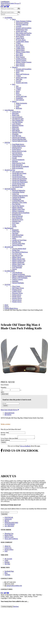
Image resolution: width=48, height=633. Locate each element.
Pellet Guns (15, 129)
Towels (14, 226)
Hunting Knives (17, 147)
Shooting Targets (17, 132)
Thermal (18, 88)
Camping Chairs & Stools (20, 195)
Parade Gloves (16, 296)
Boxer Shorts (20, 36)
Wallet (14, 238)
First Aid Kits (16, 204)
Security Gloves (17, 298)
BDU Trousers (20, 65)
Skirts (17, 72)
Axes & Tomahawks (18, 159)
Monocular (15, 127)
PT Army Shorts (21, 40)
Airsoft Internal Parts (18, 183)
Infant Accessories (21, 103)
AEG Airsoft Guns (17, 171)
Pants (17, 106)
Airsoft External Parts (18, 177)
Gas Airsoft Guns (17, 187)
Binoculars (15, 113)
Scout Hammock (17, 218)
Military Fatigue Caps (18, 260)
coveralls (18, 26)
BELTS (7, 521)
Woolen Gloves (16, 301)
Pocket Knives (16, 149)
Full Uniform (20, 100)
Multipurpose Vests (22, 29)
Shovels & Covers (17, 219)
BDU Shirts (19, 55)
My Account (8, 559)
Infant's (14, 101)
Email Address (5, 441)
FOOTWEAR (9, 518)
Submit (5, 405)
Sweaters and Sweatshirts (23, 28)
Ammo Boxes (16, 112)
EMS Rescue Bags (17, 235)
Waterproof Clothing (22, 23)
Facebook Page (9, 572)
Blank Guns (15, 115)
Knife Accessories (17, 168)
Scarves (14, 269)
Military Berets (16, 257)
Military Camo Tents (18, 209)
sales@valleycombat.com (14, 586)
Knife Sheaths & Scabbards (20, 166)
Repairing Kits (16, 214)
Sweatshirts (19, 98)
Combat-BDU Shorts (22, 41)
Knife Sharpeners (17, 165)
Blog (6, 573)
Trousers (18, 94)
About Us (7, 546)
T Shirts (18, 43)
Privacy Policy (9, 550)
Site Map (7, 564)
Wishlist (6, 3)
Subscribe (4, 514)
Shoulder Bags (16, 242)
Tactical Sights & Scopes (19, 141)
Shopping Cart (9, 534)
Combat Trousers (21, 59)
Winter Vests (20, 70)
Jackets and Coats (21, 31)
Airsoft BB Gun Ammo (19, 173)
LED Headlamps (17, 272)
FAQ (6, 552)
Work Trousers (20, 57)
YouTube (7, 575)
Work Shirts (19, 45)
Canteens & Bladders (18, 197)
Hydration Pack (17, 236)
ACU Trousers (20, 64)
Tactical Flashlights (18, 283)
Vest (17, 86)
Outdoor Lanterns (17, 279)
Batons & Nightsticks (18, 190)
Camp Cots (15, 194)
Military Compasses (18, 211)
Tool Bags (15, 233)
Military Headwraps (18, 262)
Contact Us (12, 3)
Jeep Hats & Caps (17, 255)
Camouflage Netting (18, 192)
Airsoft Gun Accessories (19, 178)
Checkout (16, 607)
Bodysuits (19, 108)
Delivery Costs (9, 537)
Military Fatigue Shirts (23, 52)
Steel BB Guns (16, 136)
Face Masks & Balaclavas (20, 252)
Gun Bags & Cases (18, 118)
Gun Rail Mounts (17, 122)
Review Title (5, 432)
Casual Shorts (20, 38)
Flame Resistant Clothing (23, 21)
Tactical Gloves (17, 300)
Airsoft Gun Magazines (19, 180)
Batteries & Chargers (18, 185)
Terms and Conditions (11, 539)
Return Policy (9, 536)
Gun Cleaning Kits (17, 120)
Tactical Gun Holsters (18, 137)
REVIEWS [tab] (8, 415)
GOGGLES (8, 520)
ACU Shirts (19, 53)
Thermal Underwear (22, 24)
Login (2, 1)
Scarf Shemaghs (17, 267)
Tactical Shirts (20, 50)
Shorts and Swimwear (22, 74)
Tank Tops (19, 79)
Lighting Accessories (18, 274)
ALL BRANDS (9, 526)
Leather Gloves (16, 291)
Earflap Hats (16, 250)
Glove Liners (16, 286)
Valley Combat (5, 5)
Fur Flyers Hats (17, 254)
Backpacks (15, 230)
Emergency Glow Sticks (19, 202)
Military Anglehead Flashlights (21, 276)
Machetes (15, 161)
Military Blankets (17, 207)
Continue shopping (7, 607)
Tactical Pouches (17, 245)
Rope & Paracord (17, 216)
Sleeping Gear (16, 221)
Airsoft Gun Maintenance (20, 182)
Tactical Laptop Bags (18, 243)
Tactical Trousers (21, 60)
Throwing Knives (17, 154)
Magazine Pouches (17, 125)
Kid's (13, 84)
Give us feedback (25, 446)
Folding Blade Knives (18, 146)
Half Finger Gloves (18, 288)
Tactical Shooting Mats (19, 139)
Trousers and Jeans (21, 82)
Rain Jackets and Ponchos (24, 33)
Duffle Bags (15, 231)
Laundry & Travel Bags (19, 240)
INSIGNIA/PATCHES (11, 523)
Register (6, 1)
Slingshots (15, 134)
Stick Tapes (15, 223)
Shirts (17, 93)
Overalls (18, 81)
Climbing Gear (16, 199)
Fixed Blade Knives (18, 144)
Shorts (18, 91)
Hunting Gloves (17, 290)
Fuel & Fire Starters (18, 206)
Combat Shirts (20, 48)
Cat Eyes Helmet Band (19, 248)
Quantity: (3, 387)
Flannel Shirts (20, 47)
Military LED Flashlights (19, 278)
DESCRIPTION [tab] (9, 413)
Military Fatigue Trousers (23, 62)
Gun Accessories (17, 117)
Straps (14, 224)
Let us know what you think (9, 439)
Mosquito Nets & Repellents (20, 213)
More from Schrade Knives (10, 410)
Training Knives (17, 156)
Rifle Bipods (16, 130)
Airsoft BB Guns (17, 175)
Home (2, 3)
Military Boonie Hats (18, 259)
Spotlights (15, 281)
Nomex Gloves (16, 295)
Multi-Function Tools (18, 163)
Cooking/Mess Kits (18, 201)
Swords (14, 158)
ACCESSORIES (10, 525)
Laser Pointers (16, 124)
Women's (15, 67)
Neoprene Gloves (17, 293)
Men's (14, 19)
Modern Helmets (17, 266)
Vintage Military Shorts (23, 35)
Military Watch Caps (18, 264)
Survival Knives (17, 153)
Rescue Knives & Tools (19, 151)
